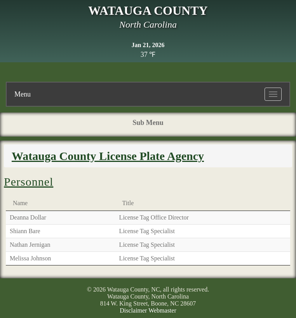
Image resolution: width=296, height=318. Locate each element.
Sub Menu (148, 122)
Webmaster (162, 310)
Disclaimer (133, 310)
